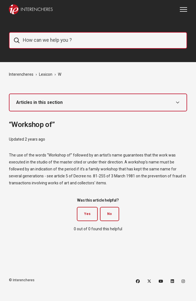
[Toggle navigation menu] (183, 9)
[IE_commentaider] (98, 40)
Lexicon (45, 74)
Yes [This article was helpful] (87, 214)
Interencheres (21, 74)
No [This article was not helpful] (109, 214)
